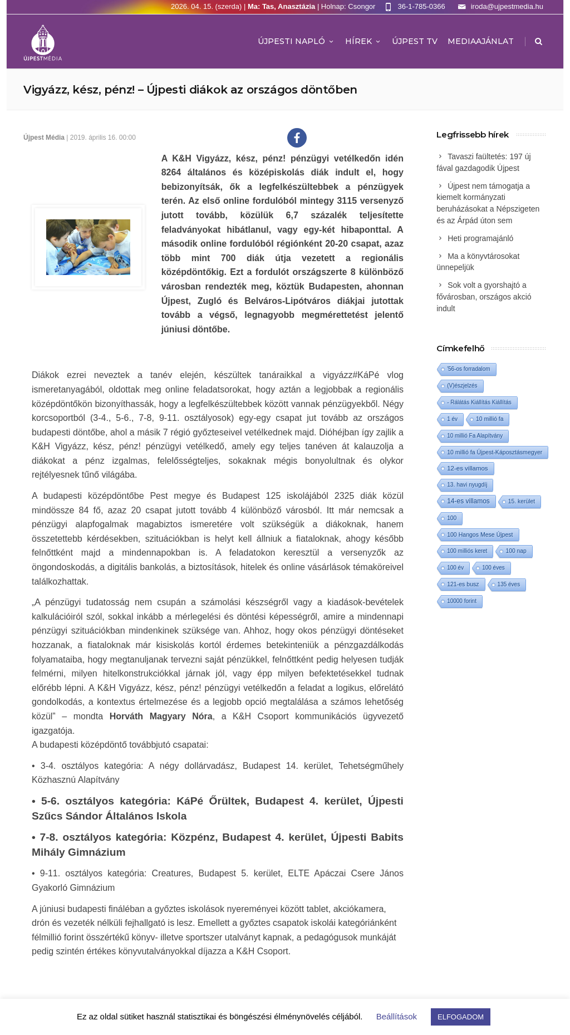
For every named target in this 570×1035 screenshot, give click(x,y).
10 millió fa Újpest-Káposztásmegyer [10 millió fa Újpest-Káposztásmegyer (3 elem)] (494, 452)
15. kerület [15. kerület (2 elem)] (521, 501)
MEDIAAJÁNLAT (481, 41)
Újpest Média (44, 137)
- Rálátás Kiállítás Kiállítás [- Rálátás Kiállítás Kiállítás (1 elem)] (479, 402)
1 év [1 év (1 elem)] (452, 419)
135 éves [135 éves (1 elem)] (509, 584)
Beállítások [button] (396, 1016)
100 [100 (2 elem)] (451, 518)
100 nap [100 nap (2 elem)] (515, 551)
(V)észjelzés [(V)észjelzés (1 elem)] (462, 385)
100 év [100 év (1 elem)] (455, 568)
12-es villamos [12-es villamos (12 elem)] (467, 468)
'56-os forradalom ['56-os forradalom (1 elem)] (468, 369)
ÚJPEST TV (415, 41)
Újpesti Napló (296, 41)
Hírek (363, 41)
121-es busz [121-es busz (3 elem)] (463, 584)
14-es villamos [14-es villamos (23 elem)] (468, 501)
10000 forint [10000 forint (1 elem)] (461, 601)
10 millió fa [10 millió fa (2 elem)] (489, 419)
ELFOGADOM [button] (461, 1017)
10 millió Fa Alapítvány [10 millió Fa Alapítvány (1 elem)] (475, 436)
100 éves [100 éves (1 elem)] (493, 568)
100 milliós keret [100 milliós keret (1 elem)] (467, 551)
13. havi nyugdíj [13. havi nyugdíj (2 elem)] (467, 485)
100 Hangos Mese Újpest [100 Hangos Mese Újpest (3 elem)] (480, 534)
